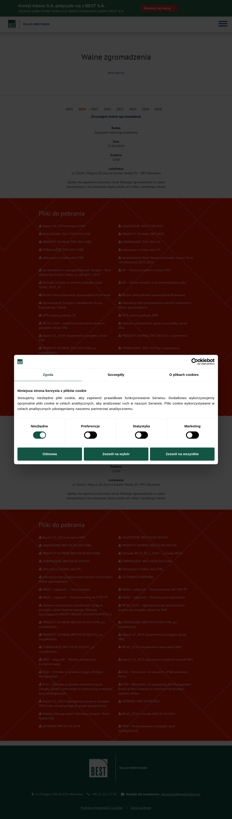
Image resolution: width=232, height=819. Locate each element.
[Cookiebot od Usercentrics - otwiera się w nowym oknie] (195, 361)
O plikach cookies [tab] (183, 375)
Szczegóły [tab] (116, 375)
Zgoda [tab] (48, 375)
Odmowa (50, 454)
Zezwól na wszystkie (182, 454)
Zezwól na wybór (116, 454)
